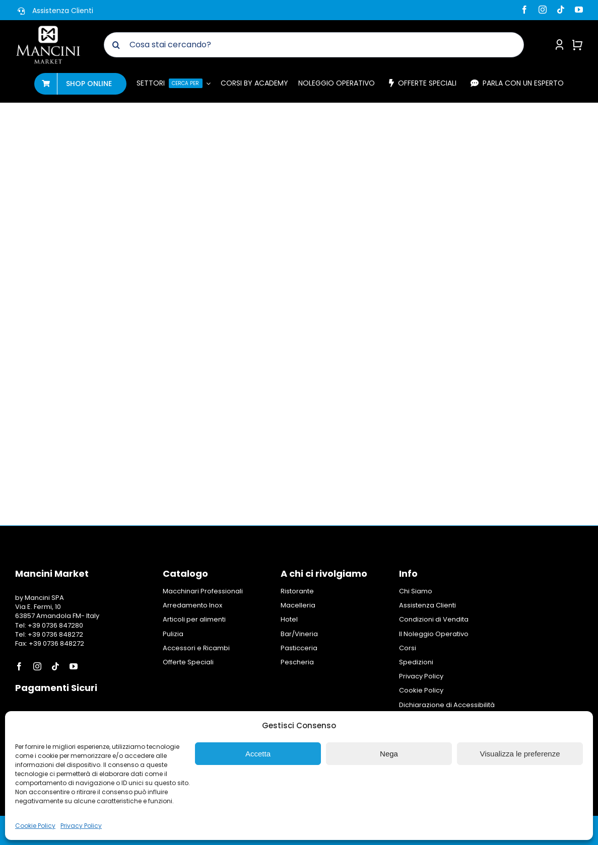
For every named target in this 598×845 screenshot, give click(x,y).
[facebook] (524, 10)
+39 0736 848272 (54, 634)
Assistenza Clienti (62, 11)
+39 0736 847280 (55, 625)
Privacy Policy (81, 825)
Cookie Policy (35, 825)
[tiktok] (561, 10)
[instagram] (543, 10)
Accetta (258, 753)
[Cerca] (116, 44)
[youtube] (579, 10)
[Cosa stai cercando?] (314, 44)
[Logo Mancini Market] (48, 29)
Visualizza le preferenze (520, 753)
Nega (389, 753)
